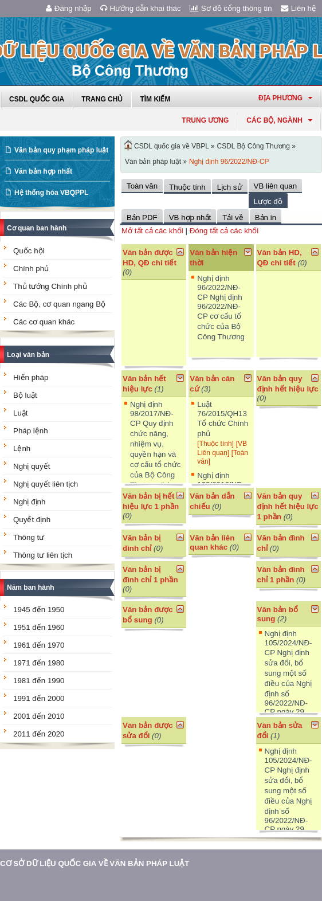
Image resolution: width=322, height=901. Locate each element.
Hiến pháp (30, 377)
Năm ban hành (30, 587)
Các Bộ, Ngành (279, 120)
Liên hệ (298, 8)
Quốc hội (29, 250)
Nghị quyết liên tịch (45, 484)
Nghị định (29, 501)
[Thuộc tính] (215, 444)
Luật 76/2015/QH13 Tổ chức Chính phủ (222, 419)
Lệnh (21, 448)
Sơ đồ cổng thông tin (231, 8)
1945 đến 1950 (39, 609)
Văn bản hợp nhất (43, 171)
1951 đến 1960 (39, 627)
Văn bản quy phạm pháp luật (61, 150)
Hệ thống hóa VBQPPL (51, 193)
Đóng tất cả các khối (224, 230)
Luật (20, 413)
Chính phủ (31, 268)
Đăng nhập (69, 8)
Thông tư (28, 537)
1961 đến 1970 (39, 645)
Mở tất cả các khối (152, 230)
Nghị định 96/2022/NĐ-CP (229, 162)
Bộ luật (25, 395)
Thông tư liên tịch (42, 555)
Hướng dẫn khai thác (140, 8)
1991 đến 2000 (39, 698)
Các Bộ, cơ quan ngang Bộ (59, 304)
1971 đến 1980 (39, 663)
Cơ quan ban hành (36, 228)
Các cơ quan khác (43, 322)
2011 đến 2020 (39, 734)
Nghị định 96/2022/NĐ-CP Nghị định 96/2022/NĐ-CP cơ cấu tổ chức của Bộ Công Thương (221, 307)
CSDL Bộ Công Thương (253, 146)
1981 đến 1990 (39, 680)
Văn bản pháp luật (153, 162)
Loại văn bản (28, 355)
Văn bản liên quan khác (212, 542)
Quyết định (31, 519)
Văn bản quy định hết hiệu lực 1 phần (288, 506)
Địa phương (285, 98)
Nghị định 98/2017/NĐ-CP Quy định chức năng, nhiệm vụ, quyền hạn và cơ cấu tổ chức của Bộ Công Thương (155, 450)
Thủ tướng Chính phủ (50, 286)
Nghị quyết (31, 466)
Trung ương (205, 120)
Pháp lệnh (30, 430)
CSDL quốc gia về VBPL (171, 146)
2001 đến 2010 (39, 716)
